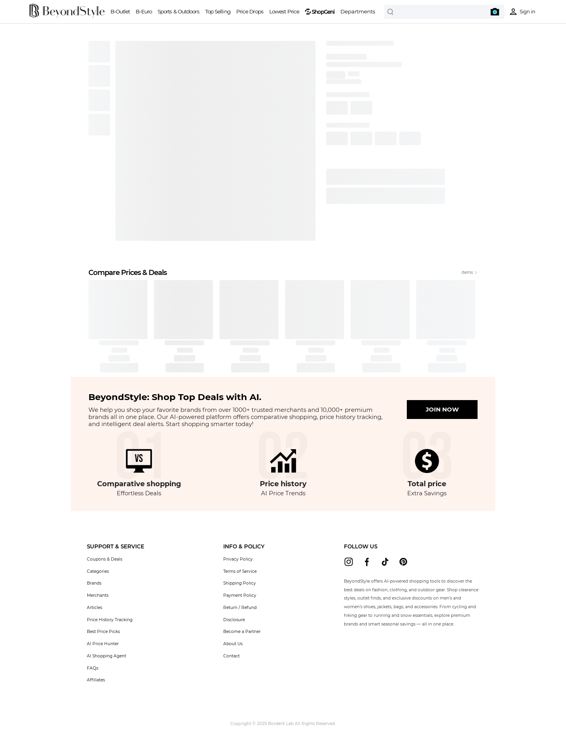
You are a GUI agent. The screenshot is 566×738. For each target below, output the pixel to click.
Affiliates (96, 680)
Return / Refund (240, 607)
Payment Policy (239, 595)
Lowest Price (284, 11)
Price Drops (249, 11)
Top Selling (217, 11)
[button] (115, 546)
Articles (94, 607)
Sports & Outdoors (178, 11)
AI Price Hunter (103, 643)
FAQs (92, 668)
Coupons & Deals (104, 559)
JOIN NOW (442, 409)
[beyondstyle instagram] (348, 561)
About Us (233, 643)
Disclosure (234, 619)
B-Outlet (120, 11)
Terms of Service (240, 571)
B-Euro (144, 11)
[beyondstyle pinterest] (403, 561)
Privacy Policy (238, 559)
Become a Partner (242, 631)
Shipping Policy (239, 583)
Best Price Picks (103, 631)
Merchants (97, 595)
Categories (98, 571)
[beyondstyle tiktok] (385, 561)
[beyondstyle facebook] (366, 561)
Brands (94, 583)
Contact (231, 656)
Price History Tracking (109, 619)
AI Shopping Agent (106, 656)
